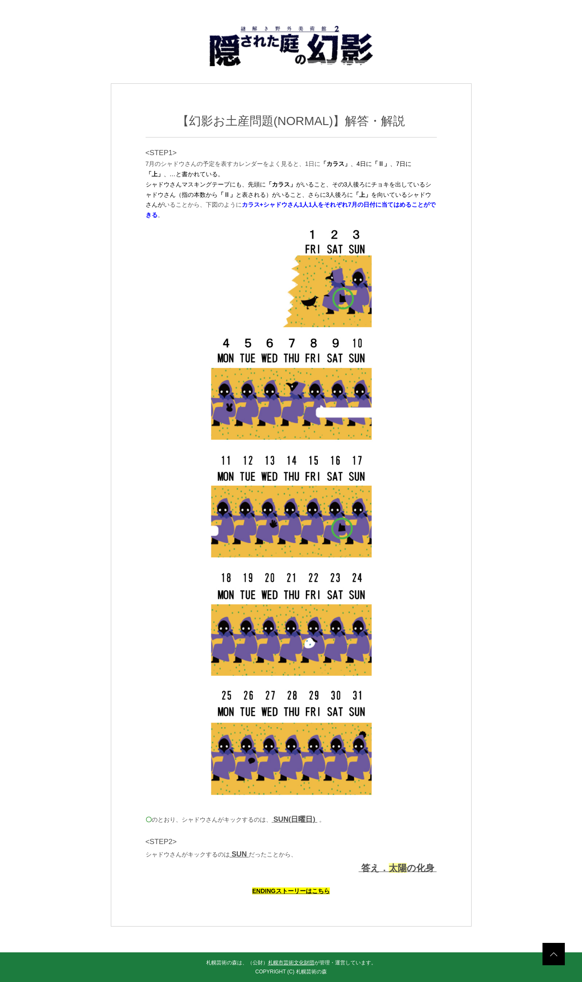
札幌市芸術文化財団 (291, 963)
